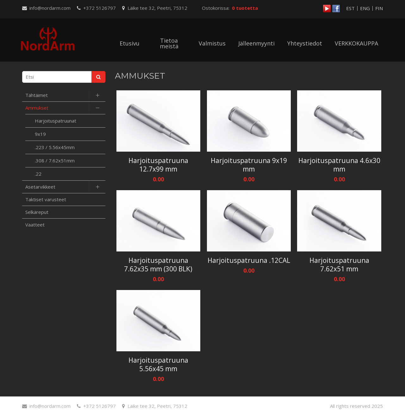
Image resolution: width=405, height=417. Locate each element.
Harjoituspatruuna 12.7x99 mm (158, 164)
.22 (38, 174)
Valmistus (212, 43)
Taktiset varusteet (45, 199)
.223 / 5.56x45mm (55, 147)
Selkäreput (36, 212)
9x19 (40, 134)
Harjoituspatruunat (55, 121)
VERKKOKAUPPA (356, 43)
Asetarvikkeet (40, 187)
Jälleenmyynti (256, 43)
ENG (365, 8)
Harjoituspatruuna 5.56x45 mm (158, 364)
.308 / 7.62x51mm (55, 160)
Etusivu (130, 43)
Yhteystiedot (304, 43)
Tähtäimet (36, 95)
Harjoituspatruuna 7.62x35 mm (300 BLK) (158, 264)
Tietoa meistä (169, 43)
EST (350, 8)
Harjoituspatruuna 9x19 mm (249, 164)
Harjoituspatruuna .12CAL (249, 260)
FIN (379, 8)
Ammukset (36, 108)
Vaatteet (35, 224)
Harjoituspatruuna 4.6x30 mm (339, 164)
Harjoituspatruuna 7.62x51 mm (339, 264)
